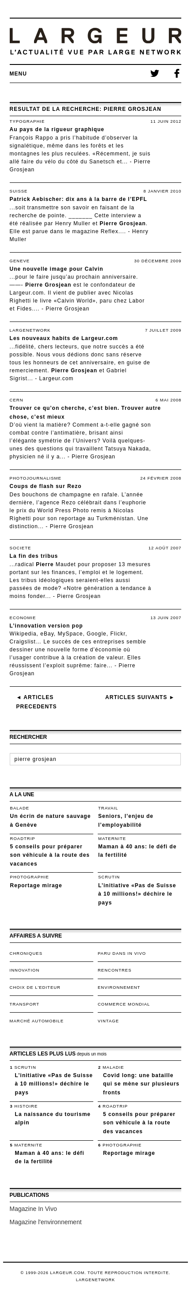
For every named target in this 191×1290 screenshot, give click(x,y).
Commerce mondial (124, 1004)
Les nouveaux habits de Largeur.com (64, 338)
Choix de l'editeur (35, 987)
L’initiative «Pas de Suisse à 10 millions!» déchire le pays (137, 894)
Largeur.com (56, 378)
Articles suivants (140, 697)
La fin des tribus (34, 556)
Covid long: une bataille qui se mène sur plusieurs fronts (141, 1084)
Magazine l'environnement (46, 1222)
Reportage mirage (36, 885)
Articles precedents (36, 702)
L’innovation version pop (46, 626)
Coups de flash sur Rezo (46, 486)
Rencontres (115, 970)
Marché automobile (37, 1020)
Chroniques (26, 953)
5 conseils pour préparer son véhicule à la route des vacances (50, 855)
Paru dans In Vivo (122, 953)
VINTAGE (108, 1020)
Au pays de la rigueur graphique (57, 129)
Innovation (25, 970)
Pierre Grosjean (67, 309)
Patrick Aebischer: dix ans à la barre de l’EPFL (78, 199)
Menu (18, 74)
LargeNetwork (95, 1280)
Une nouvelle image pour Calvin (56, 269)
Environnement (119, 987)
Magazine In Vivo (33, 1208)
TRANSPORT (24, 1004)
